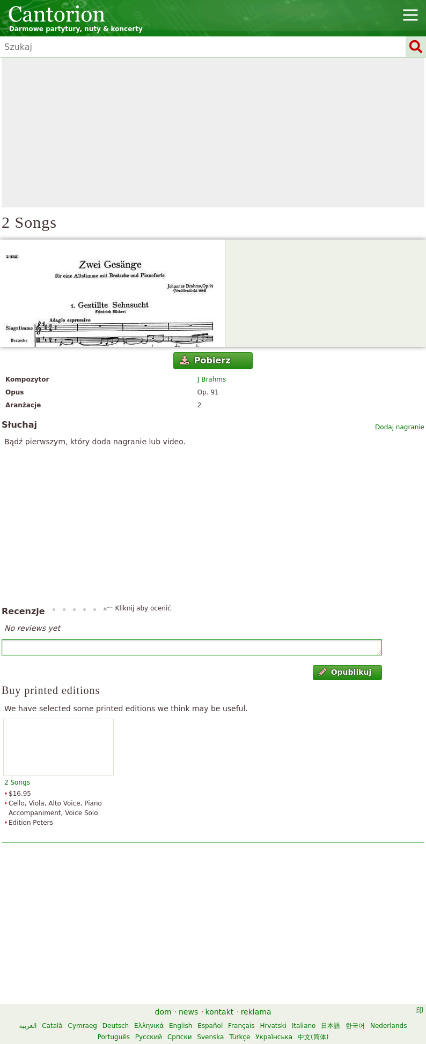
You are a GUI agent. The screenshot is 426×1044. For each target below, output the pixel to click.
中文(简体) (313, 1037)
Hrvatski (273, 1026)
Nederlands (388, 1026)
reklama (256, 1012)
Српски (179, 1037)
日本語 (330, 1026)
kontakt (219, 1012)
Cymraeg (82, 1026)
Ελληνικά (149, 1026)
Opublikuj (345, 672)
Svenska (210, 1037)
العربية (28, 1026)
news (188, 1012)
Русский (148, 1037)
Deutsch (115, 1026)
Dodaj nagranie (399, 427)
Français (241, 1026)
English (180, 1026)
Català (52, 1026)
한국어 (355, 1026)
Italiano (304, 1026)
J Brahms (211, 379)
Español (210, 1026)
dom (163, 1012)
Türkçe (239, 1037)
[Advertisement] (213, 132)
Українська (273, 1037)
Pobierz (205, 360)
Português (114, 1037)
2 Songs (17, 782)
